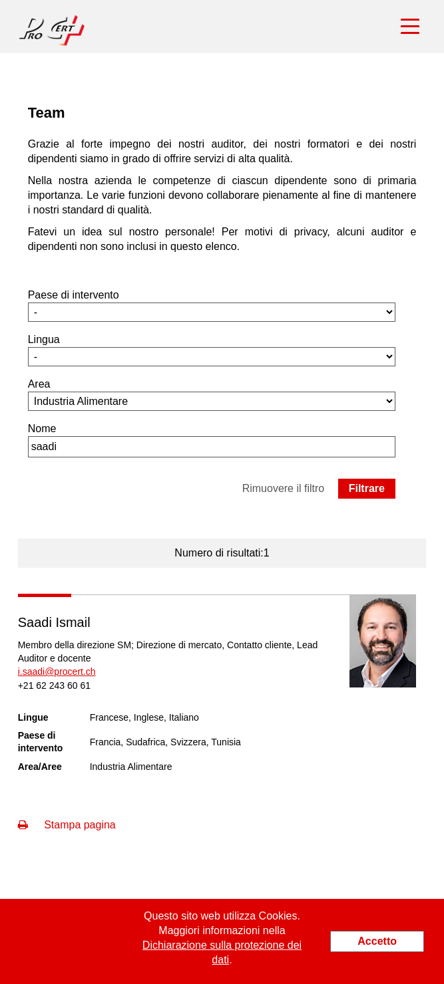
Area (39, 384)
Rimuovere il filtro (283, 488)
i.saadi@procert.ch (57, 671)
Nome (42, 428)
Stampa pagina (67, 824)
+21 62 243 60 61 (54, 685)
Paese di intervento (73, 295)
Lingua (44, 339)
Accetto (377, 941)
